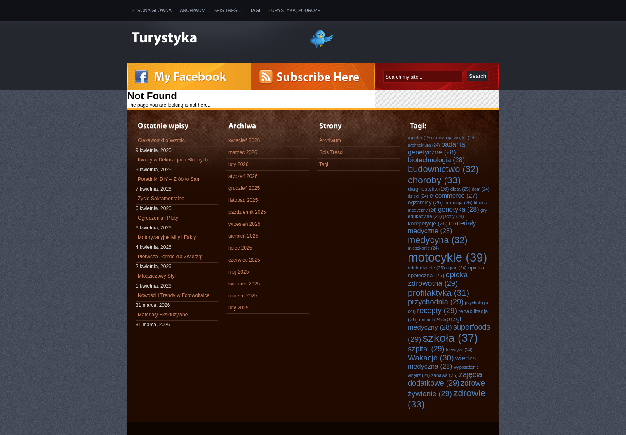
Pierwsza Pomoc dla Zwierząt (170, 257)
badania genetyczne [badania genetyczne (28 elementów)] (436, 148)
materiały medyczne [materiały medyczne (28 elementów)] (442, 226)
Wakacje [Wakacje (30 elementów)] (431, 357)
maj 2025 (238, 272)
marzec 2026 (242, 152)
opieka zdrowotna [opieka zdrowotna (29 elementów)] (438, 279)
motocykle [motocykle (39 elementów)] (447, 257)
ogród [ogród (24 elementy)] (456, 267)
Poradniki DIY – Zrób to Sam (169, 179)
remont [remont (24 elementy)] (430, 319)
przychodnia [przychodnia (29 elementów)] (436, 302)
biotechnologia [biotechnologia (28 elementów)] (436, 160)
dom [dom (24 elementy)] (481, 189)
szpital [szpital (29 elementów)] (426, 349)
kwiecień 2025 (244, 284)
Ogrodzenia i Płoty (158, 218)
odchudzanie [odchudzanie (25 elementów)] (426, 267)
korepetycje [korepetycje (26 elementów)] (427, 223)
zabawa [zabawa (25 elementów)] (444, 375)
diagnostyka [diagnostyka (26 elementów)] (428, 189)
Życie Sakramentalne (161, 198)
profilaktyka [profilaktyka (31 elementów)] (438, 292)
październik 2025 (247, 212)
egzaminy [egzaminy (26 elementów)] (425, 202)
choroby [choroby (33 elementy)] (434, 180)
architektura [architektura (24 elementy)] (424, 145)
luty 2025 (238, 308)
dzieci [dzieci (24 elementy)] (418, 196)
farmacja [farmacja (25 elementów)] (459, 202)
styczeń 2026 (243, 176)
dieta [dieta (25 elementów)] (460, 189)
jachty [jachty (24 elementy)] (453, 216)
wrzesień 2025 (244, 224)
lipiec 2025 (240, 248)
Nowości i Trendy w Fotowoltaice (173, 295)
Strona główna (152, 10)
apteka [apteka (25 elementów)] (420, 137)
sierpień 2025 (243, 236)
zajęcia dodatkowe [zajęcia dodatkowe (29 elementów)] (445, 378)
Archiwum (192, 10)
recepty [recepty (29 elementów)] (437, 310)
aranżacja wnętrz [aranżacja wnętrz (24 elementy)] (454, 137)
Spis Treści (228, 10)
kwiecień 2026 (244, 140)
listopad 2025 (243, 200)
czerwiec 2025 (244, 260)
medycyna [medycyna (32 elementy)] (438, 240)
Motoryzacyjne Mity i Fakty (167, 237)
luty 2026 (238, 164)
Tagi (255, 10)
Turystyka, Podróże (294, 10)
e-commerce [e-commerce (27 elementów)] (454, 195)
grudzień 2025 (244, 188)
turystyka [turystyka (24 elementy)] (459, 349)
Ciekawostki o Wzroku (162, 140)
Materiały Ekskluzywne (163, 315)
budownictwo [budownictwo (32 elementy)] (443, 169)
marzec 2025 (242, 296)
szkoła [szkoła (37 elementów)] (450, 338)
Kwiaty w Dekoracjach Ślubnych (173, 160)
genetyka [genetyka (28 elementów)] (458, 209)
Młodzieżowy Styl (157, 276)
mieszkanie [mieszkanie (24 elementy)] (423, 248)
